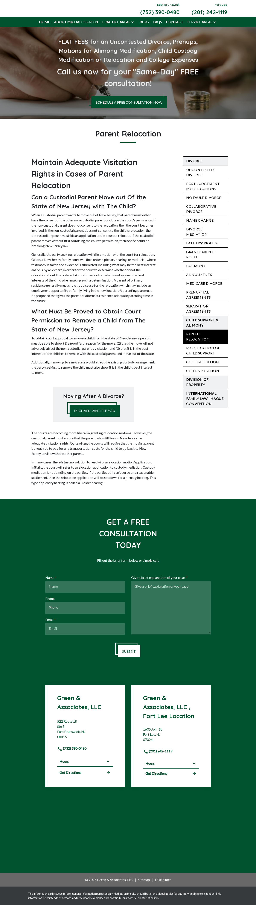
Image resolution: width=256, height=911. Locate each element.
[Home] (44, 27)
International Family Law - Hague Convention (205, 404)
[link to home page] (51, 11)
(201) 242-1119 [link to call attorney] (157, 757)
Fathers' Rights (201, 249)
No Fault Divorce (203, 203)
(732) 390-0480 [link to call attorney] (71, 754)
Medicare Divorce (204, 289)
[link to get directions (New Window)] (85, 737)
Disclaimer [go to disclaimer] (163, 886)
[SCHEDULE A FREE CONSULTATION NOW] (129, 108)
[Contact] (174, 27)
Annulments (199, 280)
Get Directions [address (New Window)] (85, 778)
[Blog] (144, 27)
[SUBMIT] (129, 657)
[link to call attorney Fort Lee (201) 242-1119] (209, 11)
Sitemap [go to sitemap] (144, 886)
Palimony (196, 272)
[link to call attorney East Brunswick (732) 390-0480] (159, 11)
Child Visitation (202, 377)
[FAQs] (157, 27)
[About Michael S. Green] (76, 27)
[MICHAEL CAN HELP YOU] (95, 417)
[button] (132, 28)
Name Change (200, 226)
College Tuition (202, 368)
